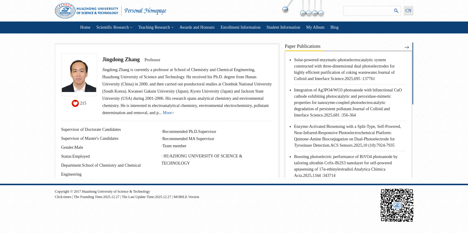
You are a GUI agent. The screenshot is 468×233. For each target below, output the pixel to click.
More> (168, 113)
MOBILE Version (186, 197)
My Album (315, 27)
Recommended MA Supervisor (188, 139)
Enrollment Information (240, 27)
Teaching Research (156, 27)
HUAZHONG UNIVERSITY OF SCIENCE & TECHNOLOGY (202, 159)
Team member (174, 146)
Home (85, 27)
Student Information (283, 27)
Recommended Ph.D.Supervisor (189, 131)
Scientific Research (114, 27)
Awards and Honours (197, 27)
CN (408, 10)
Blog (334, 27)
